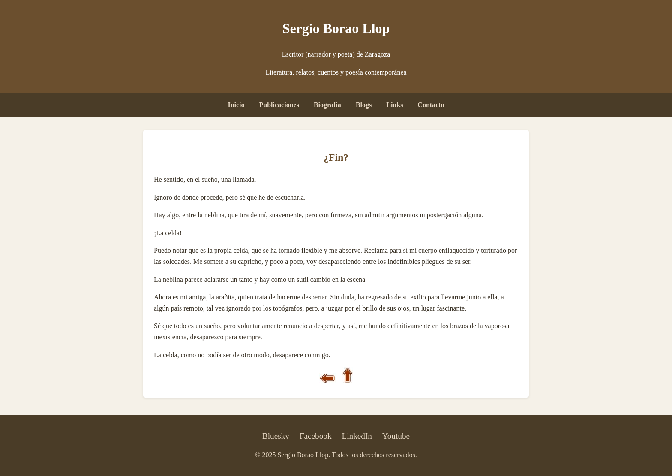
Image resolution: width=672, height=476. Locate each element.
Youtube (396, 435)
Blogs (364, 104)
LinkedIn (357, 435)
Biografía (327, 104)
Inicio (236, 104)
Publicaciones (279, 104)
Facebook (316, 435)
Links (394, 104)
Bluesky (275, 435)
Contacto (430, 104)
